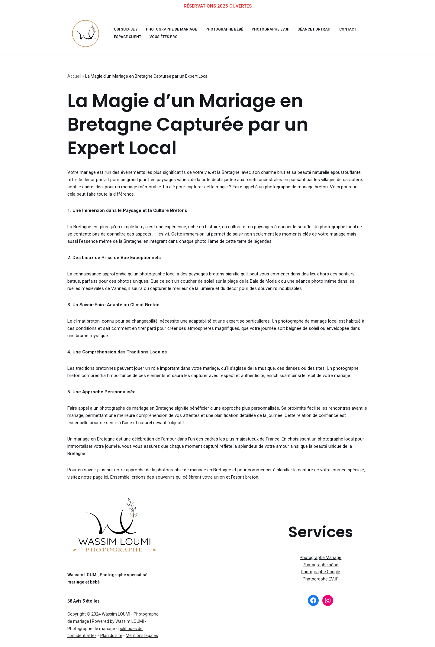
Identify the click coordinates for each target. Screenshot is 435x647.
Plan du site (111, 626)
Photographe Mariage (320, 548)
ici (91, 467)
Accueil (74, 75)
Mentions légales (142, 626)
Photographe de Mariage (168, 29)
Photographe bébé (216, 29)
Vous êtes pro (160, 36)
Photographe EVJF (258, 29)
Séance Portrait (298, 29)
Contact (329, 29)
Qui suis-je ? (125, 29)
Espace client (126, 36)
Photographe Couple (320, 562)
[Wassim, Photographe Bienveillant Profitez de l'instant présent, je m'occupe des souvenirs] (85, 32)
